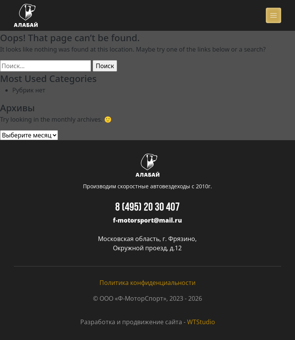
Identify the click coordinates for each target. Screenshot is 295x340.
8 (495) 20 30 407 (147, 208)
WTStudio (201, 322)
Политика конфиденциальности (147, 282)
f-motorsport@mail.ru (147, 220)
